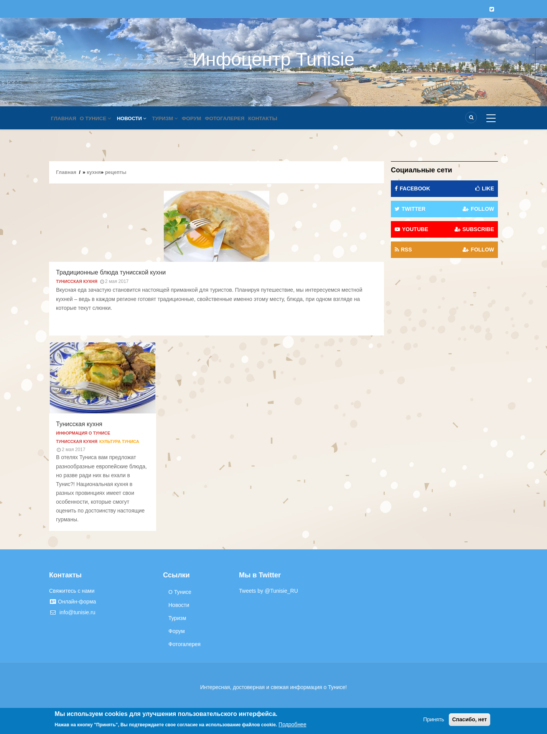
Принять (433, 719)
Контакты (278, 118)
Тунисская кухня (76, 281)
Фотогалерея (237, 118)
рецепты (116, 172)
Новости (137, 118)
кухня (94, 172)
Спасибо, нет (469, 719)
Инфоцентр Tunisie (273, 59)
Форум (201, 118)
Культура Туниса (119, 441)
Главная (65, 118)
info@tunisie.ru (72, 612)
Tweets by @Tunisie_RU (268, 591)
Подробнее (292, 724)
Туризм (172, 118)
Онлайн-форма (72, 601)
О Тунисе (100, 118)
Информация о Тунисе (83, 433)
